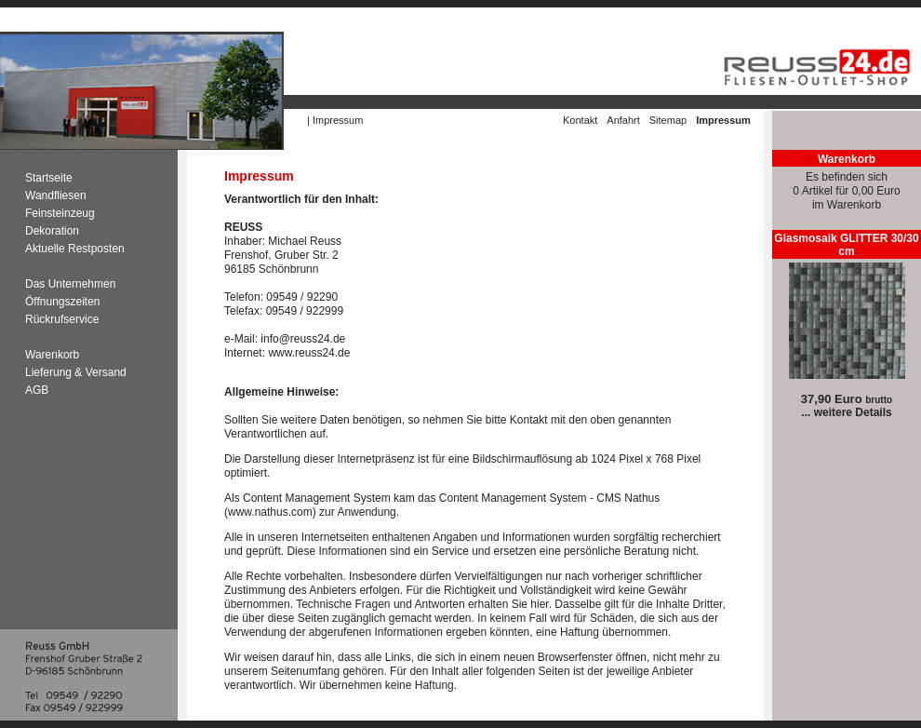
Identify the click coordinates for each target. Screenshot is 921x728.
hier (539, 604)
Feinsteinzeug (61, 213)
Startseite (49, 177)
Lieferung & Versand (76, 372)
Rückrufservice (62, 319)
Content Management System (317, 498)
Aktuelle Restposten (75, 248)
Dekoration (52, 230)
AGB (36, 390)
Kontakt (580, 120)
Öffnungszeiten (62, 301)
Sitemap (668, 120)
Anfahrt (623, 120)
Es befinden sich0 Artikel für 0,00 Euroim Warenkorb (846, 190)
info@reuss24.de (302, 338)
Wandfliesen (56, 195)
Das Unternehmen (70, 283)
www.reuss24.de (309, 352)
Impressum (338, 120)
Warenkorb (52, 354)
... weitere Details (846, 412)
